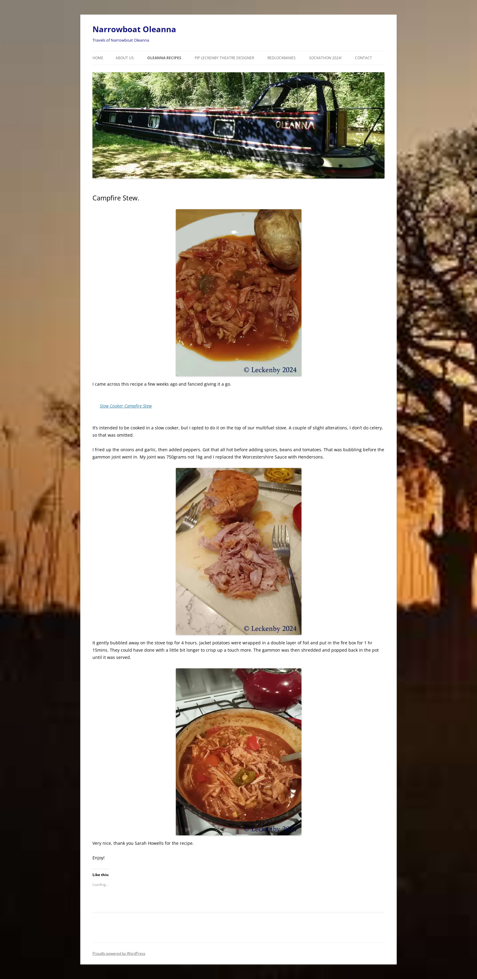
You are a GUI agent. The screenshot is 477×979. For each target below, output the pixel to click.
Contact (363, 57)
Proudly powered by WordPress (118, 953)
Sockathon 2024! (325, 57)
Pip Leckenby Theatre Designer (224, 57)
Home (97, 57)
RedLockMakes (281, 57)
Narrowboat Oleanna (134, 29)
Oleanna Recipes (164, 57)
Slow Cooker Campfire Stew (126, 406)
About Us (125, 57)
